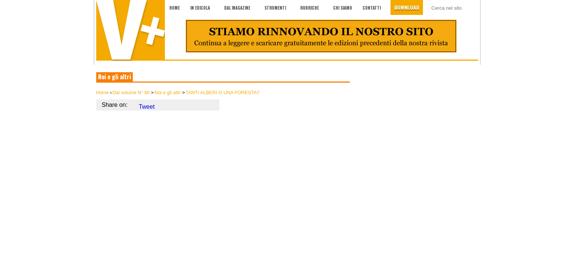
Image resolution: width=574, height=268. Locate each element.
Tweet (147, 106)
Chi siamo (342, 8)
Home (174, 8)
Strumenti (275, 8)
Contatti (372, 8)
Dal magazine (237, 8)
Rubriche (309, 8)
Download (406, 7)
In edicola (200, 8)
